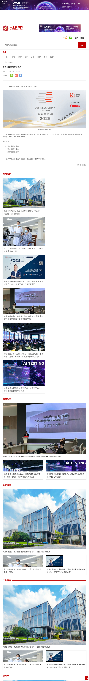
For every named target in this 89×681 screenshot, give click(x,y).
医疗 (20, 57)
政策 (52, 57)
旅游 (13, 57)
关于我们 (9, 663)
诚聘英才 (51, 663)
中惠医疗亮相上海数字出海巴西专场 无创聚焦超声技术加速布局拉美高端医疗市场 (32, 348)
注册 (82, 38)
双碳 (45, 57)
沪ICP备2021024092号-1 (64, 678)
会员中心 (37, 663)
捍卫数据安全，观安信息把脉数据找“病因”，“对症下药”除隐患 (26, 443)
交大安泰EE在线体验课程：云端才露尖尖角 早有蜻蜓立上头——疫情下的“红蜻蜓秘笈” (66, 462)
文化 (7, 57)
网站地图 (65, 663)
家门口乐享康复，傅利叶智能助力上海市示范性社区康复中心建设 (22, 462)
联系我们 (23, 663)
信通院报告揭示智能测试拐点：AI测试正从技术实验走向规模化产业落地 (65, 367)
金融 (26, 57)
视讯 (11, 62)
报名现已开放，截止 (16, 86)
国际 (39, 57)
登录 (76, 38)
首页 (6, 62)
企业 (33, 57)
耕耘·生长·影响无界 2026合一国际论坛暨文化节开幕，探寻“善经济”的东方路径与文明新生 (22, 367)
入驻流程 (79, 663)
